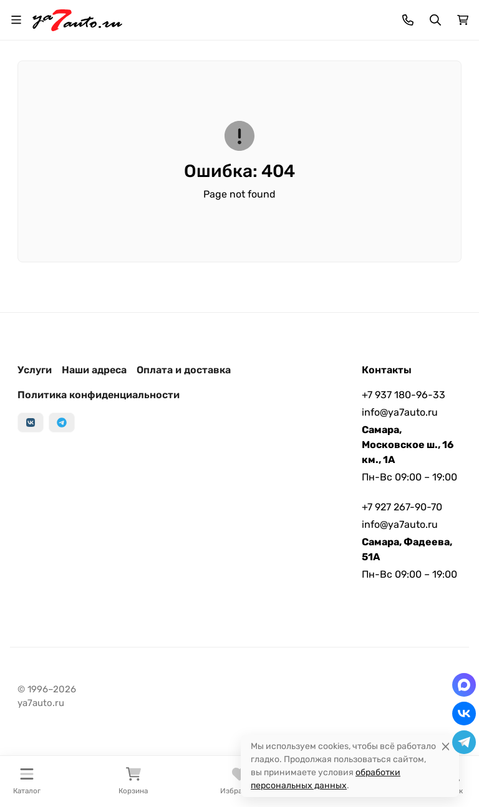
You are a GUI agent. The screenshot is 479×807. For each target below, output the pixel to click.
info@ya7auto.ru (400, 412)
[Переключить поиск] (435, 20)
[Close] (445, 746)
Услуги (34, 370)
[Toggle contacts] (408, 20)
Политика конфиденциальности (98, 395)
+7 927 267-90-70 (402, 507)
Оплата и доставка (184, 370)
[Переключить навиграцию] (16, 20)
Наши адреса (94, 370)
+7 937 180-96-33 (403, 395)
